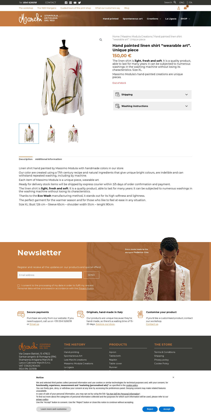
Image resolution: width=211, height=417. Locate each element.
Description (25, 159)
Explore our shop (105, 324)
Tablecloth (115, 356)
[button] (50, 2)
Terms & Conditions (165, 352)
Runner (113, 368)
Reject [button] (150, 409)
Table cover (116, 364)
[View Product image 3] (73, 134)
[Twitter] (79, 2)
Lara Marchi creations (76, 360)
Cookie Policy (162, 364)
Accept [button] (166, 409)
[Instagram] (70, 2)
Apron (112, 352)
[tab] (25, 159)
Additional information (48, 159)
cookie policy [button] (131, 385)
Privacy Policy (86, 288)
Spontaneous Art (74, 356)
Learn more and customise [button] (54, 409)
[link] (181, 2)
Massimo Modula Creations (136, 36)
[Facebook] (66, 2)
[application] (159, 18)
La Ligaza (69, 368)
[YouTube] (75, 2)
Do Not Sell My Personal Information (123, 394)
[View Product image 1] (29, 134)
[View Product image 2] (51, 134)
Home (116, 36)
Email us (34, 324)
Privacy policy (162, 360)
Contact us (152, 324)
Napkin (113, 360)
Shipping (159, 356)
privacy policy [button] (42, 399)
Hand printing (72, 352)
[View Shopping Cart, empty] (185, 8)
